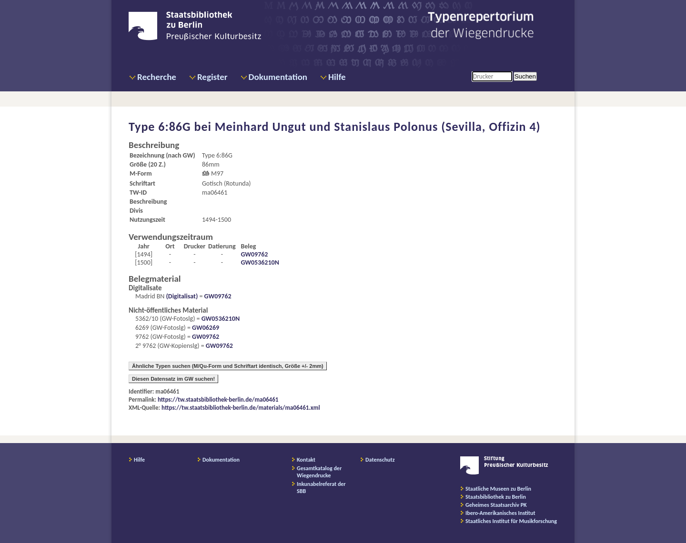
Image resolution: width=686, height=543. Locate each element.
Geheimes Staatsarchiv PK (496, 505)
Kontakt (306, 459)
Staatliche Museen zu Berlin (498, 488)
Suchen (525, 76)
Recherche (156, 76)
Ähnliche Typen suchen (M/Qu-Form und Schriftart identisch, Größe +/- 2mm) (227, 366)
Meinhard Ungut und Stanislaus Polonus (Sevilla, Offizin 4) (378, 126)
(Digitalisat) (181, 296)
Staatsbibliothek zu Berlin (495, 497)
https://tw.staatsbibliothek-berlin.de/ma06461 (218, 399)
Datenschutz (380, 459)
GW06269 (205, 328)
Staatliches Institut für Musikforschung (511, 521)
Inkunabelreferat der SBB (321, 487)
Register (212, 76)
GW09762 (254, 254)
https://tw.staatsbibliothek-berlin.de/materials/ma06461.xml (240, 407)
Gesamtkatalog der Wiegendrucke (319, 472)
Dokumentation (278, 76)
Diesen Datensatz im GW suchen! (173, 379)
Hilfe (337, 76)
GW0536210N (260, 262)
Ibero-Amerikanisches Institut (500, 513)
